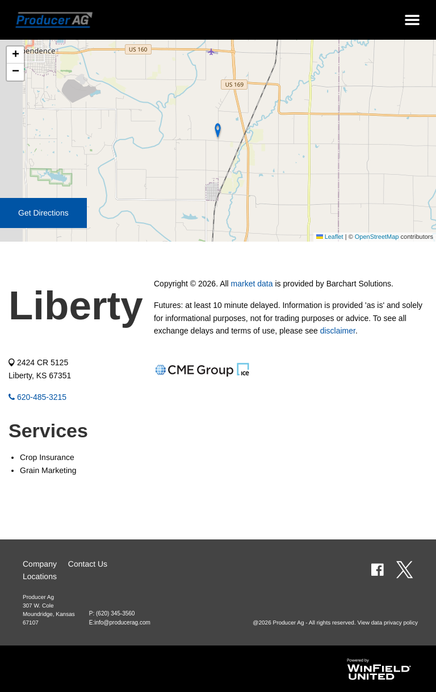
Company (40, 563)
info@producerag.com (122, 622)
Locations (40, 576)
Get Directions (43, 212)
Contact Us (87, 563)
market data (252, 283)
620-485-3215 (37, 397)
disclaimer (337, 330)
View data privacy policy (387, 623)
